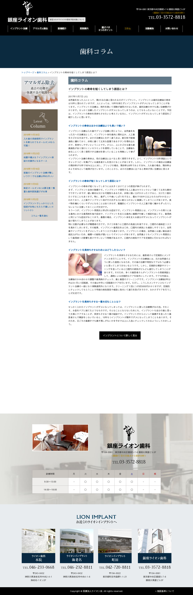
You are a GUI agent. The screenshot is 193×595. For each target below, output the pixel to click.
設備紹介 (62, 28)
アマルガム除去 (40, 28)
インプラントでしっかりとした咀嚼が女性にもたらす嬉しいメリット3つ (39, 207)
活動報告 (149, 28)
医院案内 (84, 28)
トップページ (27, 72)
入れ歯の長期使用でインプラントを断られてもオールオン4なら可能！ (39, 142)
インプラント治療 (18, 28)
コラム (127, 28)
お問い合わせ (171, 28)
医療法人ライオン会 (92, 590)
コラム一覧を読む (39, 215)
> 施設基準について (164, 590)
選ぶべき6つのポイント (106, 28)
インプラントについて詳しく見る (120, 335)
